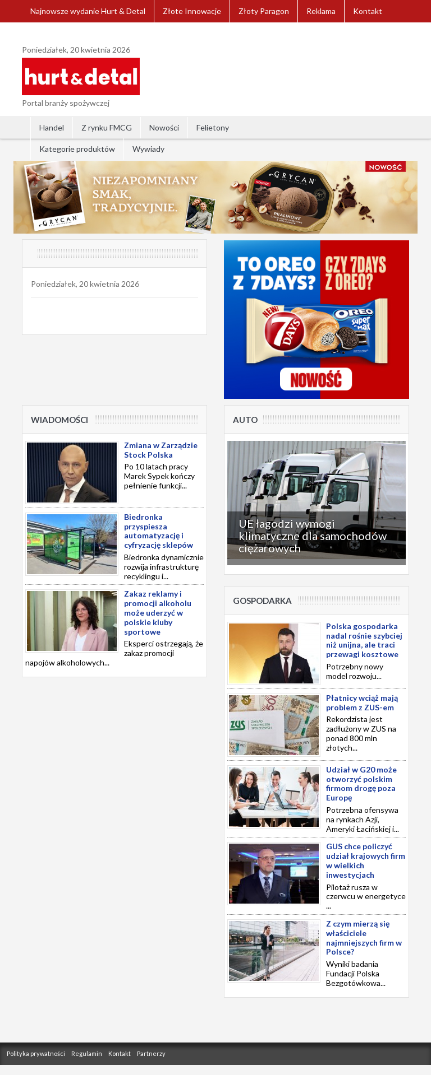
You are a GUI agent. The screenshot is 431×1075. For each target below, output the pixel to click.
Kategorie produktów (77, 148)
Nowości (164, 127)
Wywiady (148, 148)
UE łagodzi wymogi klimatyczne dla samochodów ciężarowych (313, 535)
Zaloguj (44, 33)
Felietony (212, 127)
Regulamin (86, 1053)
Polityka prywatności (36, 1053)
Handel (51, 127)
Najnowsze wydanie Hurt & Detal (87, 11)
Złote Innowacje (192, 11)
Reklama (321, 11)
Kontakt (367, 11)
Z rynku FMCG (106, 127)
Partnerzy (151, 1053)
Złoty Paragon (264, 11)
